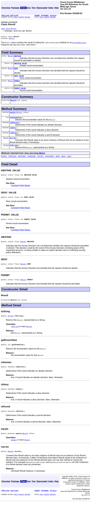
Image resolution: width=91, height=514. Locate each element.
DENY (16, 71)
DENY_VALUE (19, 78)
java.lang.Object (8, 29)
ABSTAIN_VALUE (20, 65)
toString (13, 151)
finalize (12, 163)
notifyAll (49, 163)
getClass (22, 163)
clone (4, 163)
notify (40, 163)
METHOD (27, 17)
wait (58, 163)
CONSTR (21, 17)
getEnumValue (15, 122)
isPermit (13, 138)
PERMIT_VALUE (20, 91)
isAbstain (14, 127)
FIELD (16, 17)
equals (13, 116)
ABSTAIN (17, 57)
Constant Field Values (20, 192)
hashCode (31, 163)
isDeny (13, 133)
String (6, 151)
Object (12, 39)
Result (10, 57)
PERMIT (17, 84)
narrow (13, 144)
